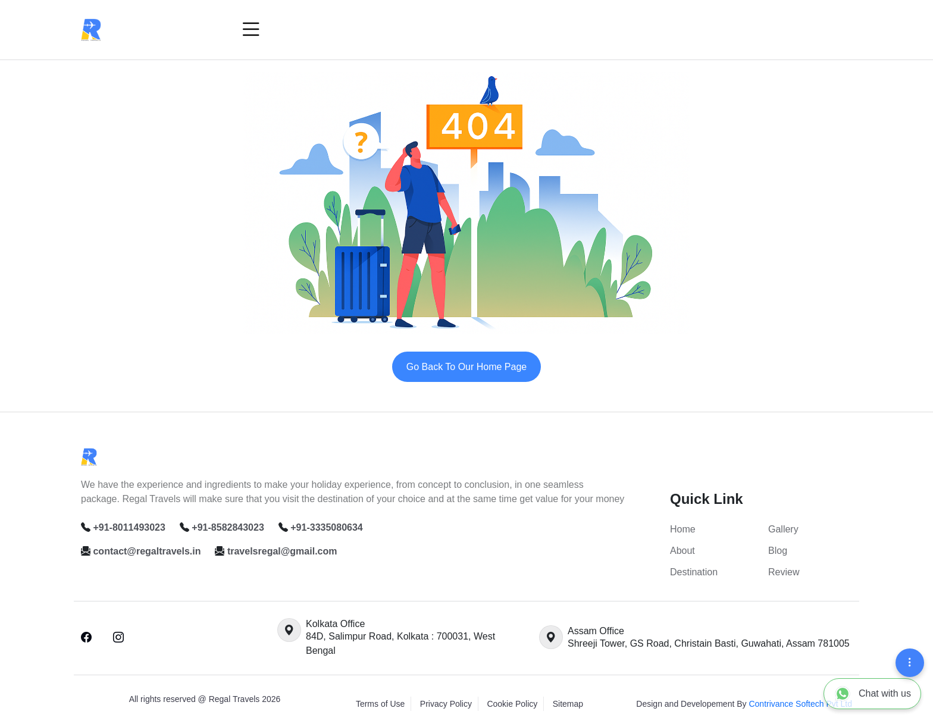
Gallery (783, 529)
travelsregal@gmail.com (282, 551)
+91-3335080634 (326, 527)
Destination (694, 572)
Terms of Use (380, 704)
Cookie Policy (512, 704)
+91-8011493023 (129, 527)
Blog (777, 551)
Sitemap (568, 704)
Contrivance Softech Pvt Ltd (800, 704)
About (682, 551)
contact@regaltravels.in (147, 551)
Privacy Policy (446, 704)
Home (683, 529)
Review (783, 572)
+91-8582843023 (228, 527)
